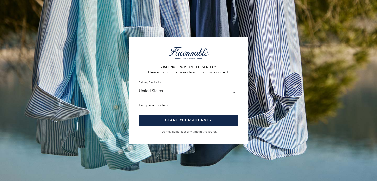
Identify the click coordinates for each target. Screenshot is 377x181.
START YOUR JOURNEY (188, 120)
